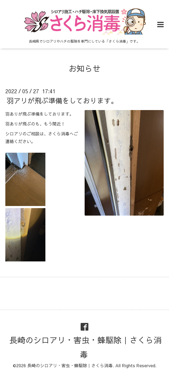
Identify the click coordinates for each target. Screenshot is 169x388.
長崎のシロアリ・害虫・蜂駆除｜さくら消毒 (85, 347)
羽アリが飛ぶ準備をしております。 (62, 100)
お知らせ (85, 68)
